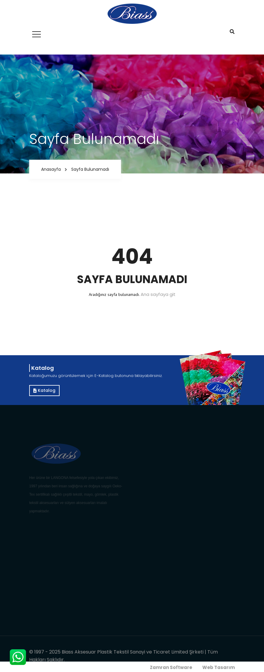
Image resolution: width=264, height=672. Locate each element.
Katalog (44, 390)
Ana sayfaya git (158, 294)
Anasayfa (51, 169)
